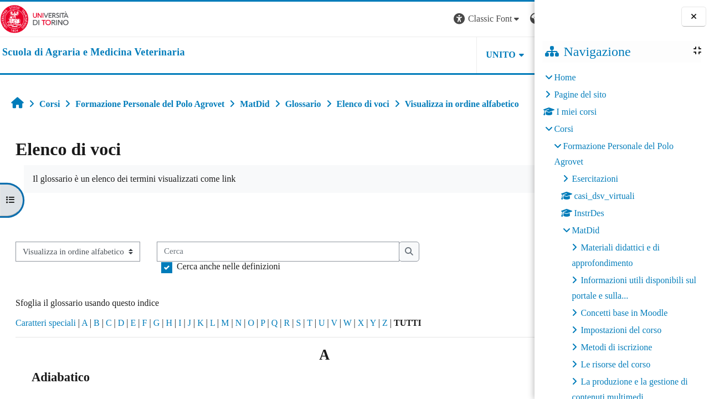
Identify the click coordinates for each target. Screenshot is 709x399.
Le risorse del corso (615, 364)
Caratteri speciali (46, 323)
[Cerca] (278, 252)
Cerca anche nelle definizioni (228, 266)
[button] (384, 19)
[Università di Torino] (34, 18)
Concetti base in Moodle (623, 313)
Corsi (563, 129)
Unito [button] (398, 54)
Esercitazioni (595, 178)
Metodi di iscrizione (616, 347)
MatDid (585, 230)
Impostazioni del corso (620, 330)
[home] (93, 53)
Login (515, 18)
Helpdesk (465, 54)
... (517, 216)
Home (565, 77)
